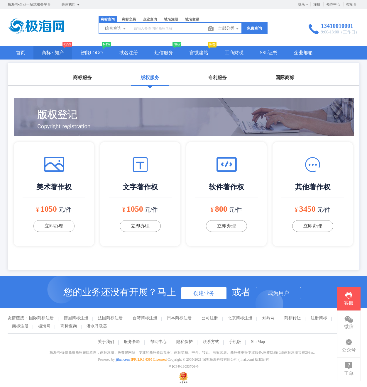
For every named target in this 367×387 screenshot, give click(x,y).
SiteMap (258, 342)
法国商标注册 (110, 318)
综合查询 (116, 28)
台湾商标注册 (145, 318)
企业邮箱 (303, 52)
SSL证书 (269, 52)
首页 (20, 52)
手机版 (235, 342)
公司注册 (210, 318)
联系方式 (211, 342)
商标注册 (20, 326)
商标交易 (129, 19)
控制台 (351, 4)
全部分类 (229, 28)
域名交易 (192, 19)
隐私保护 (184, 342)
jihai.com (123, 359)
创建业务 (203, 293)
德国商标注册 (76, 318)
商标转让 (292, 318)
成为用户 (278, 293)
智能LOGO (91, 52)
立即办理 (54, 225)
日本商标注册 (179, 318)
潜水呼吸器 (97, 326)
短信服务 (163, 52)
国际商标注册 (41, 318)
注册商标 (319, 318)
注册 (316, 4)
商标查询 (108, 19)
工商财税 (234, 52)
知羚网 (268, 318)
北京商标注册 (240, 318)
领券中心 (333, 4)
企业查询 (150, 19)
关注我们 (70, 4)
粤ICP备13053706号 (183, 366)
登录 (301, 4)
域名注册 (171, 19)
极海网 (44, 326)
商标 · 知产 (53, 52)
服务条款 (132, 342)
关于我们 (106, 342)
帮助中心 (158, 342)
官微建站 (199, 52)
